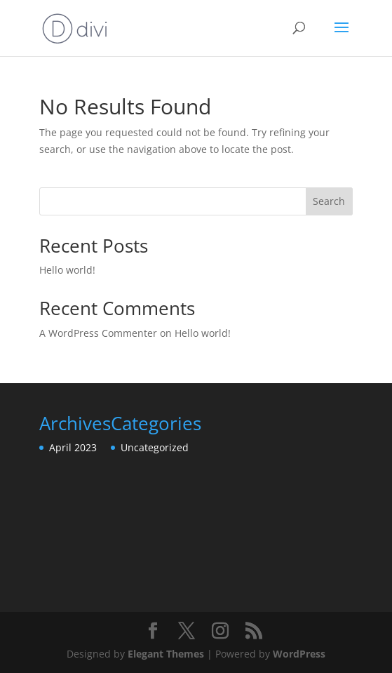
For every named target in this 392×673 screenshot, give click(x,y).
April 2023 (73, 447)
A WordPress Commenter (98, 333)
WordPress (299, 653)
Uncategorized (155, 447)
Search (329, 201)
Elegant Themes (166, 653)
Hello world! (67, 269)
